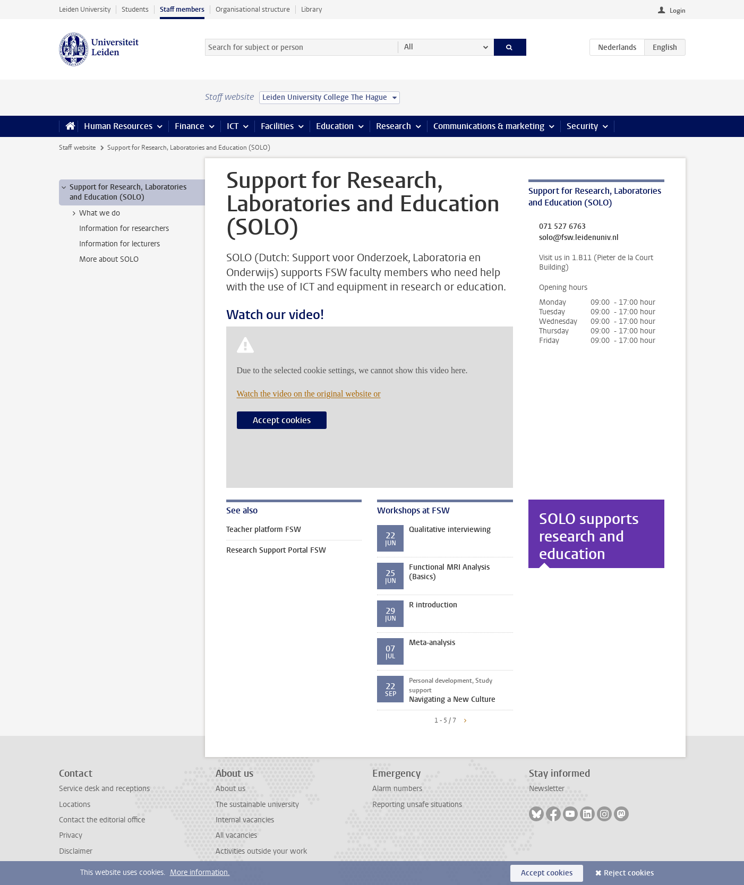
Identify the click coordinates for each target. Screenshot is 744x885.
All (408, 47)
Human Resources (118, 126)
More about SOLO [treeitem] (109, 259)
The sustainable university (257, 805)
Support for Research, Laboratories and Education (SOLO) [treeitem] (122, 192)
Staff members (182, 9)
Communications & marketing (488, 126)
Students (135, 9)
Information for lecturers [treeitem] (119, 244)
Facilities (277, 126)
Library (311, 9)
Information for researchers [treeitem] (124, 229)
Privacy (70, 835)
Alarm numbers (397, 789)
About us (230, 789)
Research (393, 126)
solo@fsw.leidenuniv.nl (579, 238)
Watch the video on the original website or (309, 393)
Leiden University (84, 9)
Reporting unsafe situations (417, 805)
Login (678, 10)
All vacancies (236, 835)
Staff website (77, 147)
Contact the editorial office (102, 820)
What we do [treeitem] (94, 213)
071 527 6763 (562, 226)
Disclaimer (75, 851)
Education (335, 126)
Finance (189, 126)
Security (582, 126)
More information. (200, 872)
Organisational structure (253, 9)
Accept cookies (282, 420)
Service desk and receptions (104, 789)
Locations (74, 805)
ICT (232, 126)
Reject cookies (629, 873)
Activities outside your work (261, 851)
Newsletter (547, 789)
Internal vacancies (245, 820)
